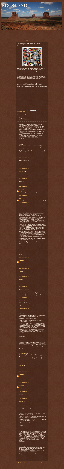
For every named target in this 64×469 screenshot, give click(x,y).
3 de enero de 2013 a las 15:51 (24, 398)
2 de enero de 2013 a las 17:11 (24, 268)
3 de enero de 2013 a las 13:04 (24, 371)
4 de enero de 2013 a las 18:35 (24, 456)
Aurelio (20, 279)
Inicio (33, 462)
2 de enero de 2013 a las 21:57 (24, 297)
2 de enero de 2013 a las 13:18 (24, 178)
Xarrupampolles (22, 341)
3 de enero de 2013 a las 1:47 (24, 362)
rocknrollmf (21, 365)
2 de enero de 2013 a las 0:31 (24, 119)
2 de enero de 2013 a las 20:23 (24, 276)
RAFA (20, 198)
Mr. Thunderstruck (22, 353)
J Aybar (20, 271)
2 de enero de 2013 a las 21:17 (24, 286)
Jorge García (21, 300)
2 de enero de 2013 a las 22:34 (24, 308)
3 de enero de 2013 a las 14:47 (24, 382)
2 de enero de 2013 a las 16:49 (24, 251)
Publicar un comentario (22, 458)
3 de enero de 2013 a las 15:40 (24, 391)
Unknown (21, 189)
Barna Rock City (22, 171)
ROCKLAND (14, 5)
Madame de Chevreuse (23, 289)
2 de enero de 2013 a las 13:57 (24, 195)
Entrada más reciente (20, 462)
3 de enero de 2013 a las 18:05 (24, 426)
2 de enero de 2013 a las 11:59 (24, 157)
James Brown (22, 111)
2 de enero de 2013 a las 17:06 (24, 257)
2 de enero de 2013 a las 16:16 (24, 202)
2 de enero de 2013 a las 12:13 (24, 168)
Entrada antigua (44, 462)
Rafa (20, 144)
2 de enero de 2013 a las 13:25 (24, 186)
